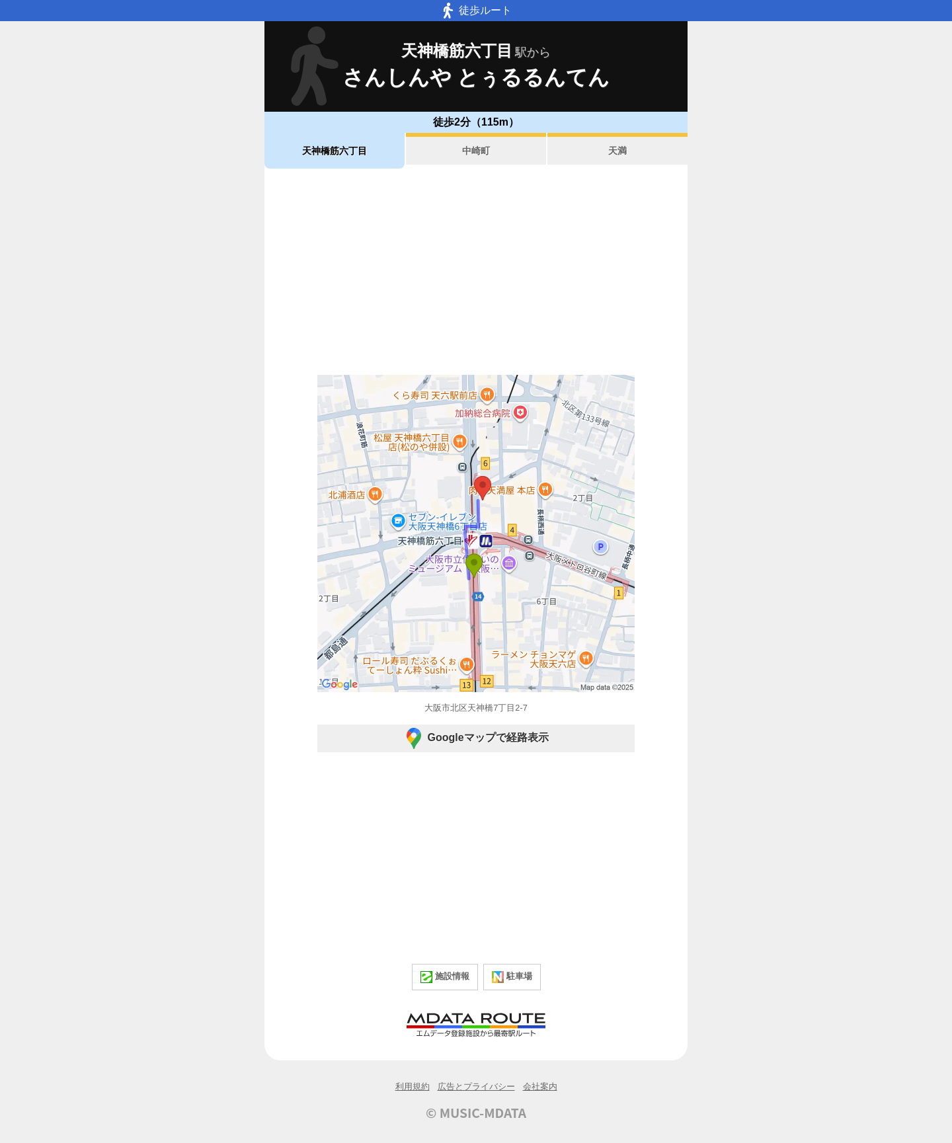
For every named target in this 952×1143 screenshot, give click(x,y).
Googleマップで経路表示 (475, 738)
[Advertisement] (476, 271)
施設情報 (444, 977)
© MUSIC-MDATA (476, 1112)
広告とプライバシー (476, 1086)
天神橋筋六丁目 (334, 150)
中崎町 (476, 150)
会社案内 (540, 1086)
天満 (617, 150)
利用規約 (412, 1086)
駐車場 (512, 977)
